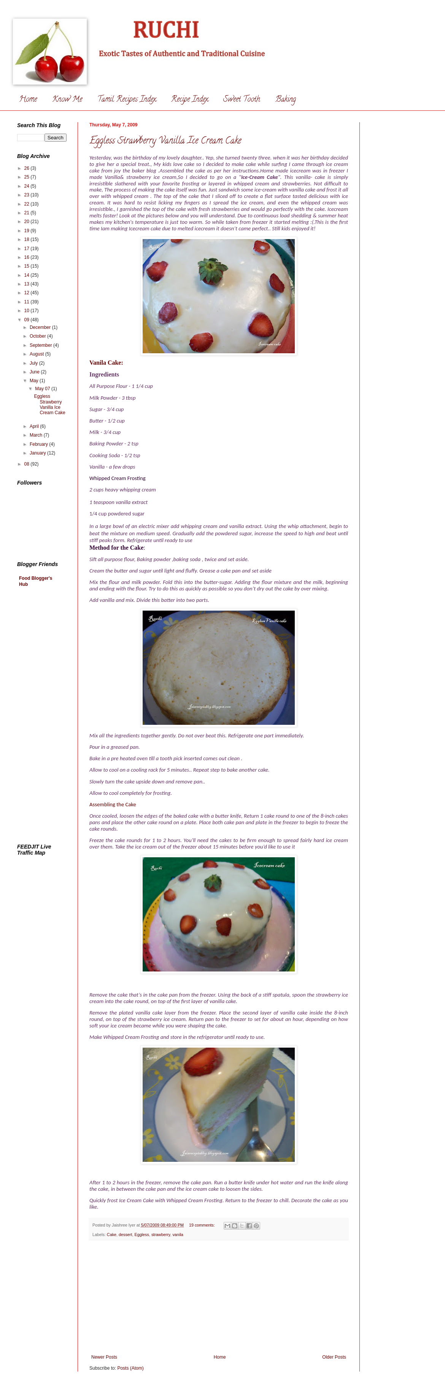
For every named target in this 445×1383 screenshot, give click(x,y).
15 (27, 266)
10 (27, 310)
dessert (125, 1234)
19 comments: (202, 1225)
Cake (111, 1234)
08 (27, 464)
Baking (285, 100)
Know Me (67, 100)
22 (27, 204)
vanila (177, 1234)
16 (27, 257)
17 (27, 248)
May (35, 380)
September (41, 345)
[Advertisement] (219, 1297)
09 (27, 319)
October (38, 336)
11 (27, 302)
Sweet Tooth (241, 100)
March (37, 435)
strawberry (160, 1234)
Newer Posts (104, 1357)
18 (27, 239)
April (35, 426)
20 (27, 221)
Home (28, 100)
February (39, 444)
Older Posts (334, 1357)
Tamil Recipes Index (126, 100)
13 (27, 284)
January (38, 453)
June (35, 372)
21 (27, 212)
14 (27, 275)
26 (27, 168)
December (41, 327)
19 (27, 230)
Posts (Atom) (130, 1368)
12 (27, 292)
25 (27, 177)
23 (27, 195)
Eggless (141, 1234)
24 (27, 186)
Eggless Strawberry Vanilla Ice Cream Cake (165, 141)
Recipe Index (189, 100)
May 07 (43, 388)
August (37, 354)
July (34, 363)
